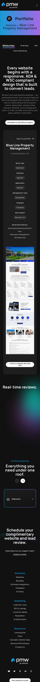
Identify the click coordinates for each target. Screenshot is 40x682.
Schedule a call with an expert (20, 122)
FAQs (20, 636)
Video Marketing (20, 51)
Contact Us (20, 647)
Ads (36, 45)
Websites (8, 45)
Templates (20, 588)
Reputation (20, 616)
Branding (24, 45)
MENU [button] (36, 5)
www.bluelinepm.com (20, 154)
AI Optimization (20, 619)
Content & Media (20, 612)
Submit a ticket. (20, 554)
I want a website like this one (20, 364)
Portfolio (20, 591)
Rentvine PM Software (20, 643)
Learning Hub (20, 632)
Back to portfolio (25, 139)
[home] (10, 5)
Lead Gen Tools (20, 605)
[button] (9, 671)
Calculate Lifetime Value (20, 640)
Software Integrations (20, 584)
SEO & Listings (20, 608)
